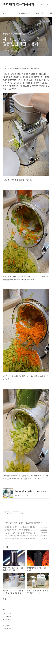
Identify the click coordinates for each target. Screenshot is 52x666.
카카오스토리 (7, 645)
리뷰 (50, 13)
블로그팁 (39, 13)
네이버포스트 (7, 648)
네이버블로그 (7, 652)
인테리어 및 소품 (24, 555)
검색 (42, 4)
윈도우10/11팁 (25, 13)
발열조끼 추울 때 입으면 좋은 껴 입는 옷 (18, 562)
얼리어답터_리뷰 (11, 555)
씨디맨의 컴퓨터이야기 (18, 4)
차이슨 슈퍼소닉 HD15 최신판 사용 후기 (18, 571)
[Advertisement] (26, 523)
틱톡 (4, 642)
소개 (11, 13)
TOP (47, 642)
